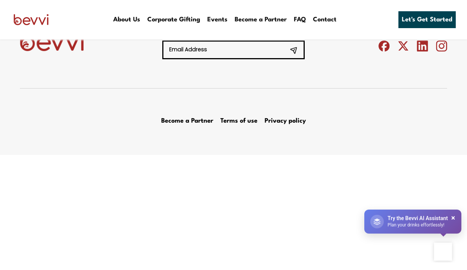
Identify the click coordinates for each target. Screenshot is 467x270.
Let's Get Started (427, 19)
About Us (126, 19)
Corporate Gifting (173, 19)
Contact (325, 19)
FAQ (300, 19)
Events (217, 19)
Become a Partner (261, 19)
